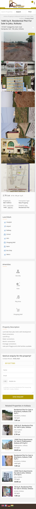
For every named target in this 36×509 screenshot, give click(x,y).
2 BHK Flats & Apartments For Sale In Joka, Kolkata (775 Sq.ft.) (23, 473)
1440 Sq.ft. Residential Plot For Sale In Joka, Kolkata (23, 426)
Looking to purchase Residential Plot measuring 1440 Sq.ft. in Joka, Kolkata (18, 389)
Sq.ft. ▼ (10, 207)
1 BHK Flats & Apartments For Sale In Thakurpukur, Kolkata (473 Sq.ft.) (23, 441)
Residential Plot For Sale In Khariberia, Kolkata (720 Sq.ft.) (23, 411)
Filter (30, 12)
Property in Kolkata (13, 16)
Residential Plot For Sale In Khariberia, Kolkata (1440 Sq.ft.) (23, 457)
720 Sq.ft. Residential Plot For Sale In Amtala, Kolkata (23, 488)
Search (18, 12)
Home (5, 16)
